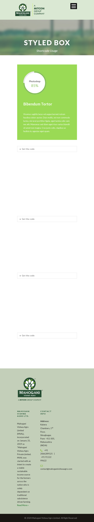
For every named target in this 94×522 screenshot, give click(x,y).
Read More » (23, 505)
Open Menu (73, 6)
